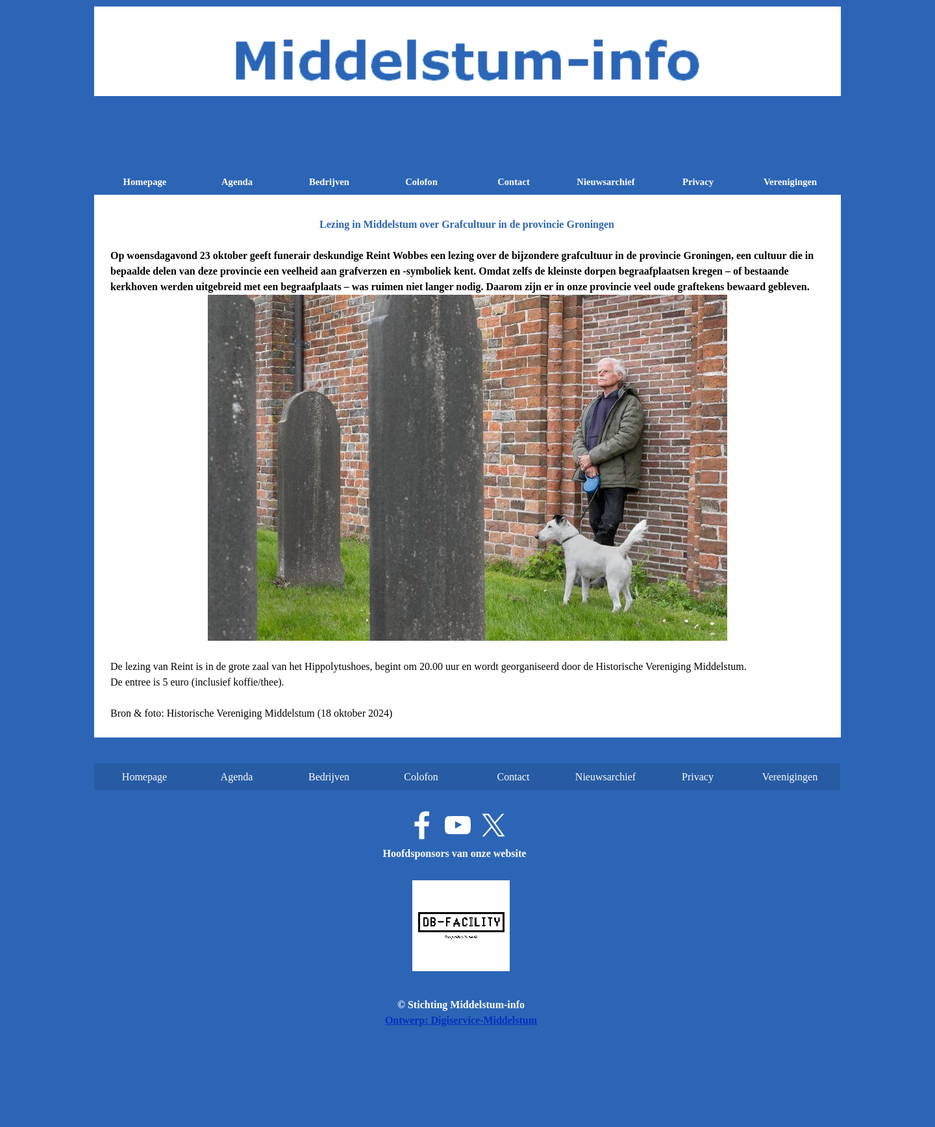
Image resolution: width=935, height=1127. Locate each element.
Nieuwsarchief (605, 182)
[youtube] (458, 825)
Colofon (421, 182)
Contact (513, 182)
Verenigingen (790, 182)
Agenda (237, 182)
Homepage (145, 182)
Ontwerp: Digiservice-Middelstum (461, 1020)
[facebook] (422, 825)
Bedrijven (329, 182)
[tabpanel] (467, 484)
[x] (493, 825)
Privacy (698, 182)
